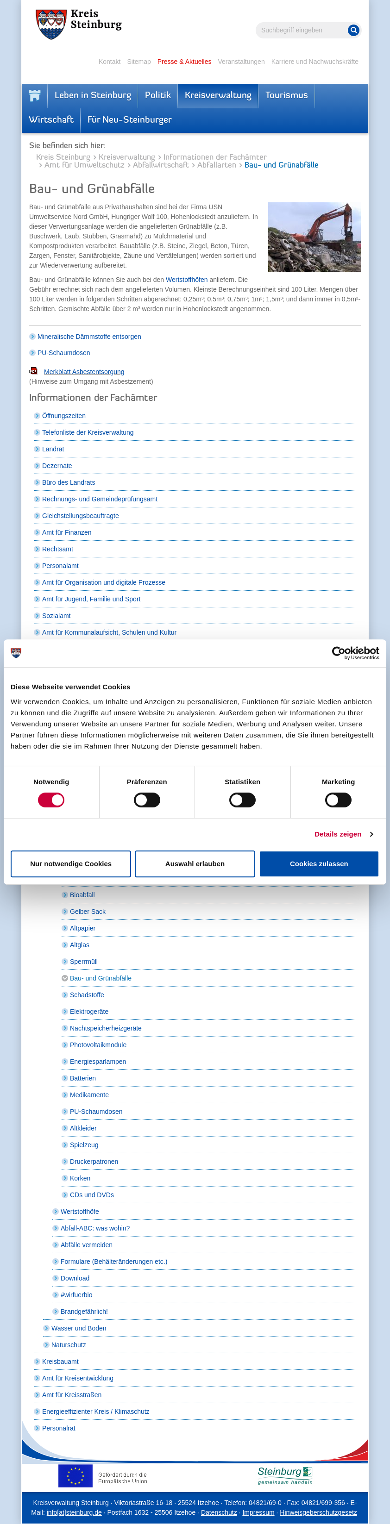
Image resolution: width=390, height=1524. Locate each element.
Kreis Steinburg (63, 158)
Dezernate (57, 465)
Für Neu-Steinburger (130, 120)
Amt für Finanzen (67, 532)
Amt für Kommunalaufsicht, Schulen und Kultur (109, 632)
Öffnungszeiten (64, 415)
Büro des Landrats (68, 482)
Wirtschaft (51, 120)
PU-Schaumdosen (64, 352)
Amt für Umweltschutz (84, 165)
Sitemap (139, 61)
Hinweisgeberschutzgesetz (318, 1512)
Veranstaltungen (241, 61)
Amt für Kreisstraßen (71, 1395)
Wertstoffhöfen (187, 279)
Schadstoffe (87, 995)
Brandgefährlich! (84, 1311)
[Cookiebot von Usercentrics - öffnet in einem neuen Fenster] (338, 653)
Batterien (83, 1078)
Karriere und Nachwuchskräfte (315, 61)
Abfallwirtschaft (161, 165)
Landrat (53, 449)
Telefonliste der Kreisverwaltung (88, 432)
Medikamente (89, 1095)
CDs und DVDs (92, 1195)
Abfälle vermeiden (87, 1245)
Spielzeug (84, 1145)
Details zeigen (338, 834)
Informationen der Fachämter (215, 158)
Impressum (258, 1512)
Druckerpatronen (94, 1161)
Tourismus (286, 95)
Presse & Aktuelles (184, 61)
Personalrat (58, 1428)
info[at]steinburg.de (74, 1512)
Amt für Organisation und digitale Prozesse (103, 582)
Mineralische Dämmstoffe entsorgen (89, 336)
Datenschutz (219, 1512)
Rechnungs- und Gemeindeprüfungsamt (99, 499)
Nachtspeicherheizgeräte (106, 1028)
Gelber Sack (88, 911)
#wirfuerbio (76, 1295)
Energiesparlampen (98, 1061)
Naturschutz (68, 1345)
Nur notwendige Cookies (71, 864)
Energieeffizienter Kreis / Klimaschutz (96, 1411)
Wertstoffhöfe (80, 1211)
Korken (80, 1178)
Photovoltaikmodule (98, 1045)
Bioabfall (82, 895)
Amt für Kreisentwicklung (77, 1378)
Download (75, 1278)
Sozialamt (56, 615)
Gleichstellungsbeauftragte (80, 515)
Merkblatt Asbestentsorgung (84, 371)
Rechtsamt (57, 549)
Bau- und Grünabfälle (101, 978)
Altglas (79, 945)
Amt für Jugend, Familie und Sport (91, 599)
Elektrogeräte (89, 1011)
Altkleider (83, 1128)
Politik (158, 95)
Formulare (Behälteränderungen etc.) (114, 1261)
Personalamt (60, 565)
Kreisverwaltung (218, 95)
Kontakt (109, 61)
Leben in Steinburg (93, 95)
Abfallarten (216, 165)
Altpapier (82, 928)
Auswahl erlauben (195, 864)
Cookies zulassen (319, 864)
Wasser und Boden (79, 1328)
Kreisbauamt (60, 1361)
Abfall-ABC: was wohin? (95, 1228)
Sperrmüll (84, 961)
